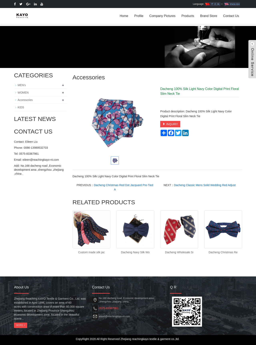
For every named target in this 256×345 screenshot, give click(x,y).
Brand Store (208, 16)
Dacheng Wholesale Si (179, 252)
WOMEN (23, 92)
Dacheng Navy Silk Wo (135, 252)
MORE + (20, 325)
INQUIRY (170, 124)
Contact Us (231, 16)
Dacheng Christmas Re (223, 252)
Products (187, 16)
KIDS (21, 107)
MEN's (22, 85)
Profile (138, 16)
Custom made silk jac (91, 252)
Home (124, 16)
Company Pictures (162, 16)
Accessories (25, 100)
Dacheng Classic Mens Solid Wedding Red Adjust (205, 185)
